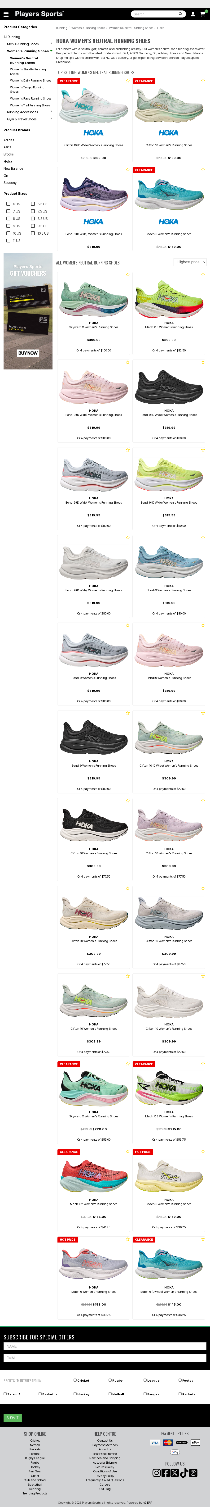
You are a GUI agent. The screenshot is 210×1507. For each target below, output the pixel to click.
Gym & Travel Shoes (29, 119)
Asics (7, 147)
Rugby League (35, 1458)
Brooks (8, 154)
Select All (14, 1394)
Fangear (154, 1394)
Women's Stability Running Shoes (28, 71)
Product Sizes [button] (15, 193)
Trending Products (35, 1493)
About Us (105, 1449)
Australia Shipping (105, 1462)
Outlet (35, 1476)
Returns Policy (105, 1467)
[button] (6, 14)
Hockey (83, 1394)
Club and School (35, 1480)
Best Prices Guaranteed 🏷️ (37, 4)
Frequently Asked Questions (105, 1480)
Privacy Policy (105, 1476)
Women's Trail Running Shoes (30, 105)
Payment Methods (105, 1445)
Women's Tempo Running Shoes (27, 89)
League (153, 1380)
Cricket (83, 1380)
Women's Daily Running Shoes (30, 80)
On (6, 175)
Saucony (10, 183)
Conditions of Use (105, 1471)
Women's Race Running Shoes (30, 98)
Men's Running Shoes (29, 44)
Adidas (9, 140)
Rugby (117, 1380)
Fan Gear (35, 1471)
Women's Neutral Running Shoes (24, 60)
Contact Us (105, 1440)
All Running (12, 37)
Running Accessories (29, 112)
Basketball (50, 1394)
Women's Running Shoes (29, 51)
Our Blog (105, 1489)
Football (188, 1380)
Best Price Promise (105, 1454)
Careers (105, 1484)
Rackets (188, 1394)
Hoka (8, 161)
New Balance (13, 168)
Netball (118, 1394)
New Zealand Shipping (104, 1458)
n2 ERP (147, 1502)
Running (61, 28)
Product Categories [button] (20, 27)
